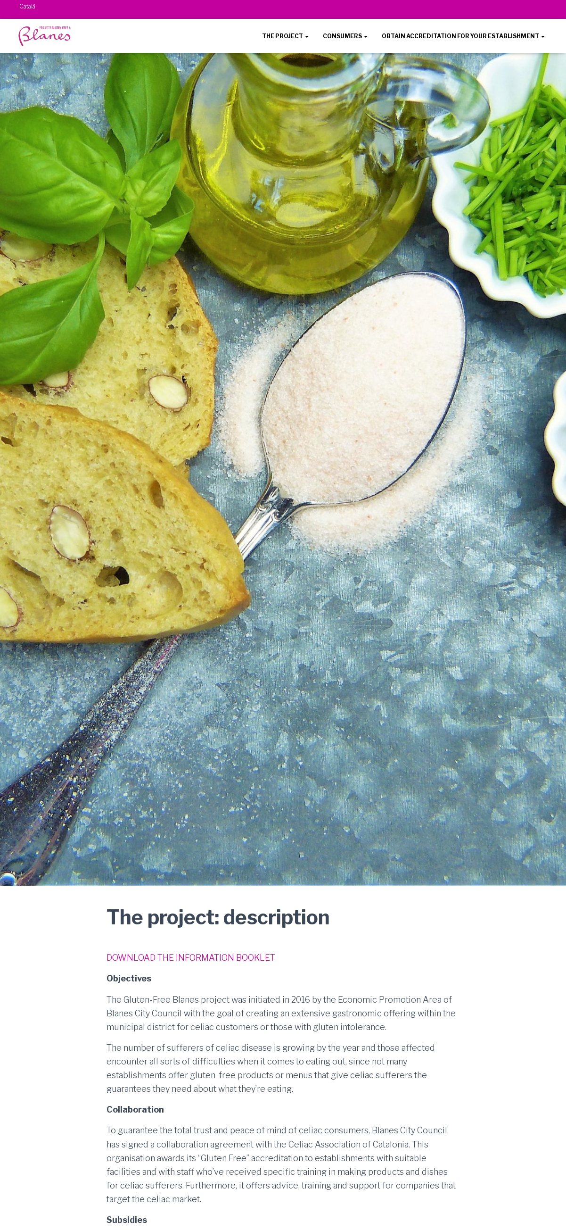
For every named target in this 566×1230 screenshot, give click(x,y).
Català (27, 6)
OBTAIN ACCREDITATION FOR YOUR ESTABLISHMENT (463, 36)
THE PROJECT (285, 36)
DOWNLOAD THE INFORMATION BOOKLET (191, 958)
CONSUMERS (345, 36)
